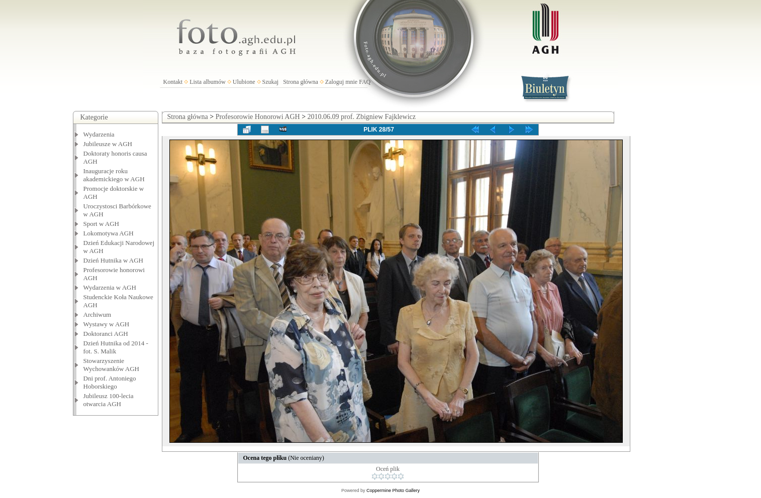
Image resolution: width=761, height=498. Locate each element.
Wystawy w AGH (106, 324)
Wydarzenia (99, 134)
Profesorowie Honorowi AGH (258, 116)
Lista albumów (207, 81)
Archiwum (97, 314)
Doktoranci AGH (105, 333)
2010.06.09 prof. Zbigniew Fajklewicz (362, 116)
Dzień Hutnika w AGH (113, 260)
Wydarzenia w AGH (109, 287)
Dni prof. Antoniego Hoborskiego (109, 382)
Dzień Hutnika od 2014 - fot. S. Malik (115, 347)
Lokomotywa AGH (108, 233)
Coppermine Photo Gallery (393, 490)
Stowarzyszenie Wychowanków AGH (111, 364)
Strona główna (300, 81)
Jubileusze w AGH (108, 144)
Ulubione (244, 81)
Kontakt (173, 81)
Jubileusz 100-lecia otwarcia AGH (108, 400)
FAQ (364, 81)
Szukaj (270, 81)
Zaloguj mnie (341, 81)
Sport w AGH (101, 223)
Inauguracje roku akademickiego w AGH (114, 175)
